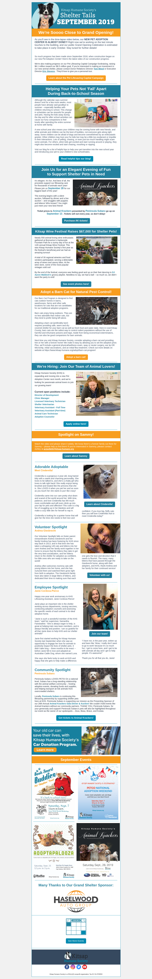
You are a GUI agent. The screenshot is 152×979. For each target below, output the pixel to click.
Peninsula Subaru (95, 211)
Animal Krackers (62, 211)
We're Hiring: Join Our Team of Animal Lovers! (76, 366)
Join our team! (99, 633)
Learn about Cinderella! (99, 504)
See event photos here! (76, 284)
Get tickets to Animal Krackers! (76, 718)
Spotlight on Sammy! (76, 434)
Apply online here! (76, 424)
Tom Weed (99, 69)
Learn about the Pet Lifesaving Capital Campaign (76, 78)
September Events (76, 760)
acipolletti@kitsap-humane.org (59, 449)
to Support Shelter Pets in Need (76, 174)
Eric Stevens (48, 71)
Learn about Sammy (76, 456)
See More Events (76, 941)
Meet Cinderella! (44, 470)
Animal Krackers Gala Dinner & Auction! (70, 703)
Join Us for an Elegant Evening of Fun (76, 169)
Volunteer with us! (100, 575)
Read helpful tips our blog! (76, 158)
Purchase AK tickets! (76, 220)
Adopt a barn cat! (76, 357)
